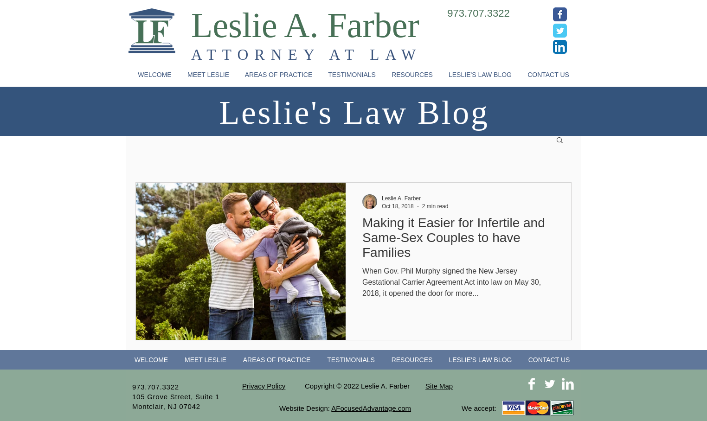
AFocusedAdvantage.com (371, 408)
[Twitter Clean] (550, 384)
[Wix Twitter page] (560, 31)
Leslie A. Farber (305, 25)
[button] (278, 75)
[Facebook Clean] (532, 384)
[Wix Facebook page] (560, 14)
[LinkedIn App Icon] (560, 47)
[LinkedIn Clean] (568, 384)
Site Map (439, 386)
